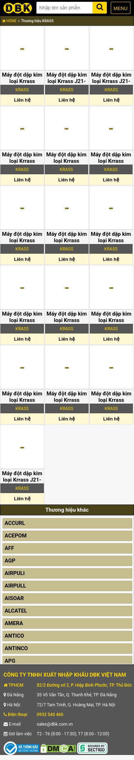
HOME (9, 21)
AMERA (14, 623)
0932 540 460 (50, 714)
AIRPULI (15, 573)
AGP (10, 560)
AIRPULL (15, 586)
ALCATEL (16, 611)
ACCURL (15, 523)
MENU (121, 8)
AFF (9, 548)
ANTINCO (16, 648)
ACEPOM (15, 535)
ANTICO (14, 636)
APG (10, 661)
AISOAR (14, 598)
